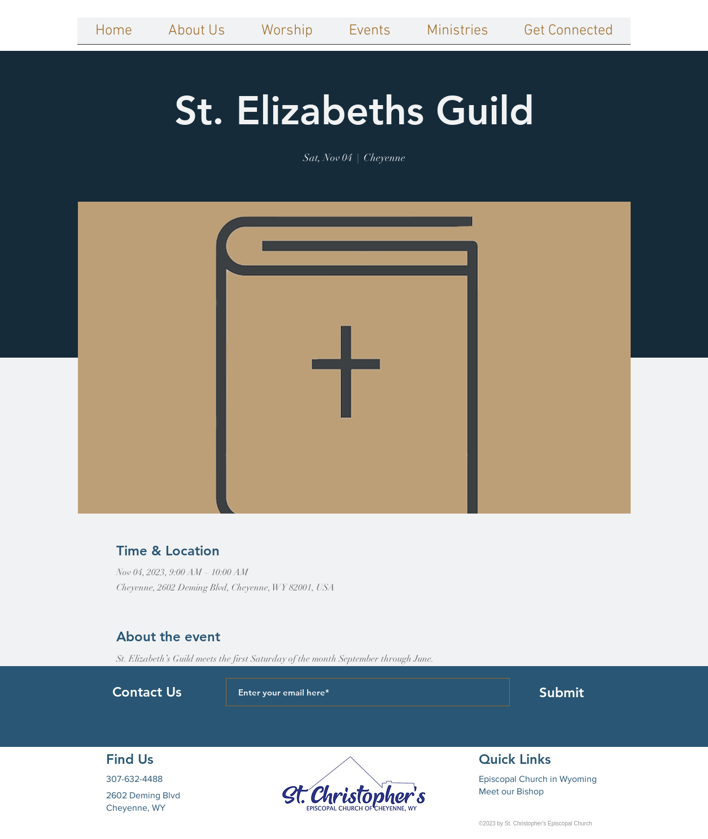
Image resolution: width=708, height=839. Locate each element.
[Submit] (561, 692)
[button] (196, 34)
